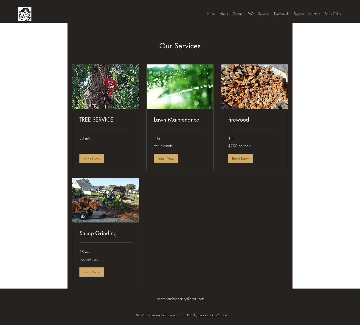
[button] (91, 158)
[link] (105, 119)
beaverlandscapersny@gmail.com (181, 299)
